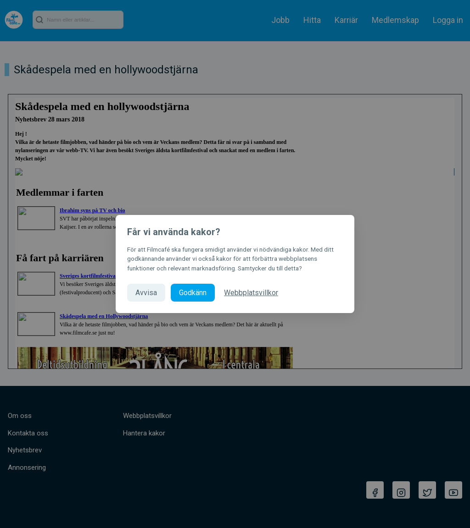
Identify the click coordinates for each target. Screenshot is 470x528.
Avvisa (146, 292)
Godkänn (193, 292)
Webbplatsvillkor (251, 292)
